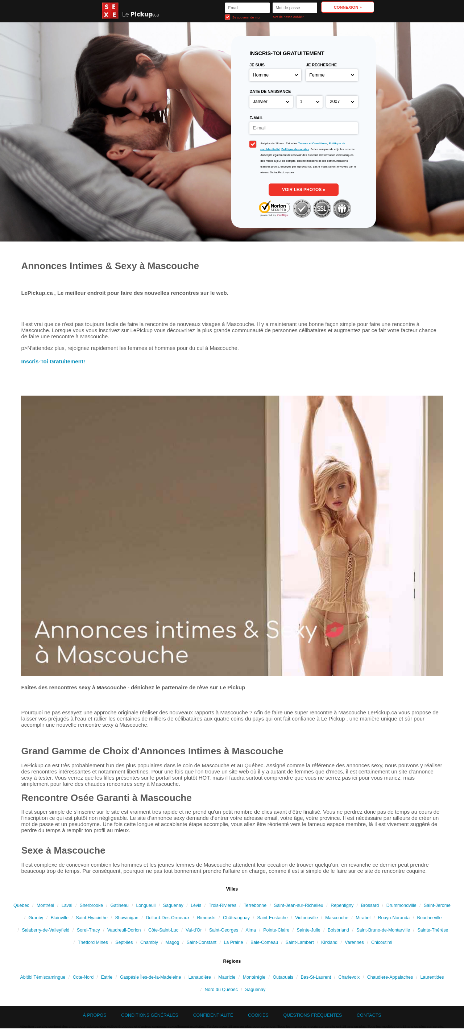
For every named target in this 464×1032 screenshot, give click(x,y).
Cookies (258, 1015)
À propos (94, 1015)
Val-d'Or (194, 930)
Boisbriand (338, 930)
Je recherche (321, 65)
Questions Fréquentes (312, 1015)
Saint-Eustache (272, 917)
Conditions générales (149, 1015)
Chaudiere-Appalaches (390, 977)
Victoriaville (306, 917)
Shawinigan (126, 917)
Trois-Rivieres (222, 905)
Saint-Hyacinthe (92, 917)
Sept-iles (124, 942)
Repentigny (342, 905)
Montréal (45, 905)
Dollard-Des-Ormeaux (168, 917)
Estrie (106, 977)
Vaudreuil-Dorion (124, 930)
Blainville (60, 917)
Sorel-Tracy (88, 930)
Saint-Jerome (437, 905)
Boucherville (429, 917)
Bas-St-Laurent (316, 977)
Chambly (149, 942)
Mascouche (336, 917)
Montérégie (254, 977)
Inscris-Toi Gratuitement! (53, 361)
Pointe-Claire (276, 930)
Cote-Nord (83, 977)
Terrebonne (255, 905)
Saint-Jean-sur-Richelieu (298, 905)
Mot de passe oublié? (288, 17)
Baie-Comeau (264, 942)
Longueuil (146, 905)
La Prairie (233, 942)
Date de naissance (270, 91)
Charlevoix (349, 977)
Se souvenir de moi (242, 17)
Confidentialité (213, 1015)
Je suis (257, 65)
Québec (21, 905)
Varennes (354, 942)
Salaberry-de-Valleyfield (45, 930)
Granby (36, 917)
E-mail (256, 118)
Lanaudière (199, 977)
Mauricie (226, 977)
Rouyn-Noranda (394, 917)
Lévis (196, 905)
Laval (67, 905)
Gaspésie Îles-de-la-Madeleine (150, 977)
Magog (172, 942)
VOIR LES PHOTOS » (303, 189)
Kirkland (329, 942)
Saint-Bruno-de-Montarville (383, 930)
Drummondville (401, 905)
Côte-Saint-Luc (163, 930)
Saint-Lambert (300, 942)
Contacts (369, 1015)
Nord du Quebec (221, 989)
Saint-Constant (201, 942)
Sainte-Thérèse (432, 930)
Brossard (370, 905)
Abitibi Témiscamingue (42, 977)
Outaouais (283, 977)
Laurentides (432, 977)
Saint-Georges (223, 930)
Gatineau (120, 905)
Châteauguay (236, 917)
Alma (251, 930)
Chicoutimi (381, 942)
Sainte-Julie (308, 930)
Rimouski (206, 917)
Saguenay (173, 905)
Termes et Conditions (312, 143)
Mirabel (363, 917)
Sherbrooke (91, 905)
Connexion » (348, 7)
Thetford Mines (93, 942)
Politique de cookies (295, 149)
